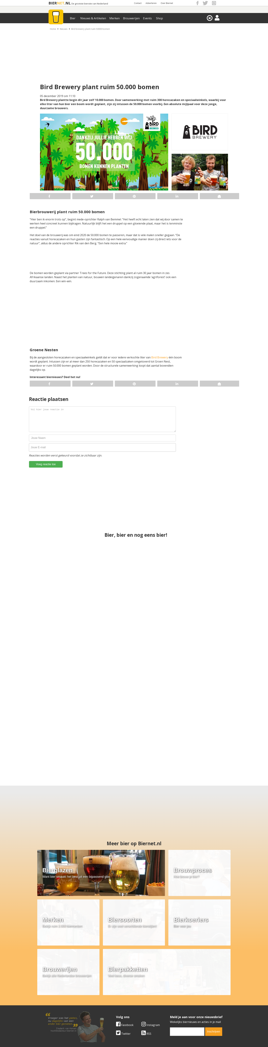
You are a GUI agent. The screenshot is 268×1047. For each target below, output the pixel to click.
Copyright (170, 1001)
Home (53, 28)
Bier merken (112, 997)
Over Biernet (167, 3)
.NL (67, 3)
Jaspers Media (151, 1038)
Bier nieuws (111, 1004)
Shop (159, 18)
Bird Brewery (159, 357)
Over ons (50, 997)
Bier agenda (112, 1012)
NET (60, 3)
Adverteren (151, 3)
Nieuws (64, 28)
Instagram (150, 964)
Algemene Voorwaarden (179, 997)
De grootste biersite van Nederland (89, 3)
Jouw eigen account (176, 1008)
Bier (72, 18)
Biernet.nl (114, 1038)
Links (167, 1004)
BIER (53, 3)
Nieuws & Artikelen (93, 18)
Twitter (123, 973)
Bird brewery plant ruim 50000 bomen (90, 28)
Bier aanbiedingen (116, 1001)
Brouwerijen (131, 18)
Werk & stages (53, 1004)
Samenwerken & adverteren (62, 1008)
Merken (114, 18)
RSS (146, 973)
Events (147, 18)
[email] (187, 971)
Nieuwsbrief (172, 1012)
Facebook (124, 964)
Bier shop (110, 1008)
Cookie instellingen (56, 1012)
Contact (138, 3)
